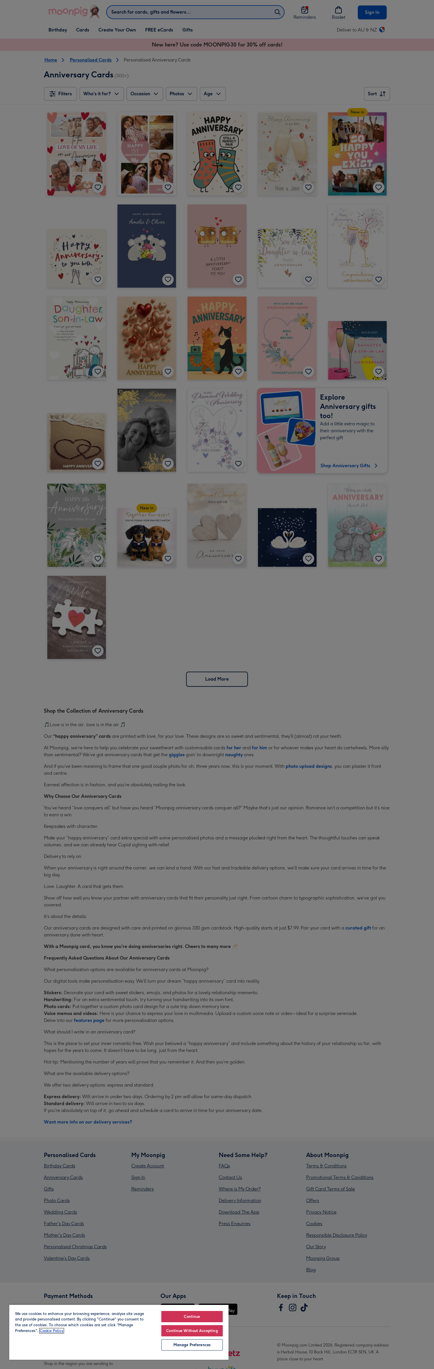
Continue (192, 1316)
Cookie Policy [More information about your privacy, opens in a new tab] (51, 1331)
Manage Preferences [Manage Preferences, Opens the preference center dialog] (192, 1345)
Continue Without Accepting (192, 1331)
